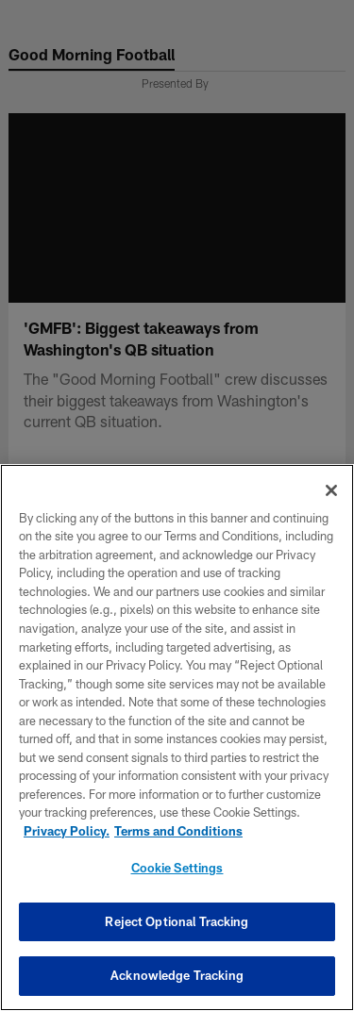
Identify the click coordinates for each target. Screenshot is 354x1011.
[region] (177, 737)
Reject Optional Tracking (176, 921)
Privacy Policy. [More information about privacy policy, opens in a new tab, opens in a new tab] (67, 830)
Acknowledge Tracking (177, 975)
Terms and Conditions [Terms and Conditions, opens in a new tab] (178, 830)
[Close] (331, 490)
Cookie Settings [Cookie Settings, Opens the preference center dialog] (177, 867)
